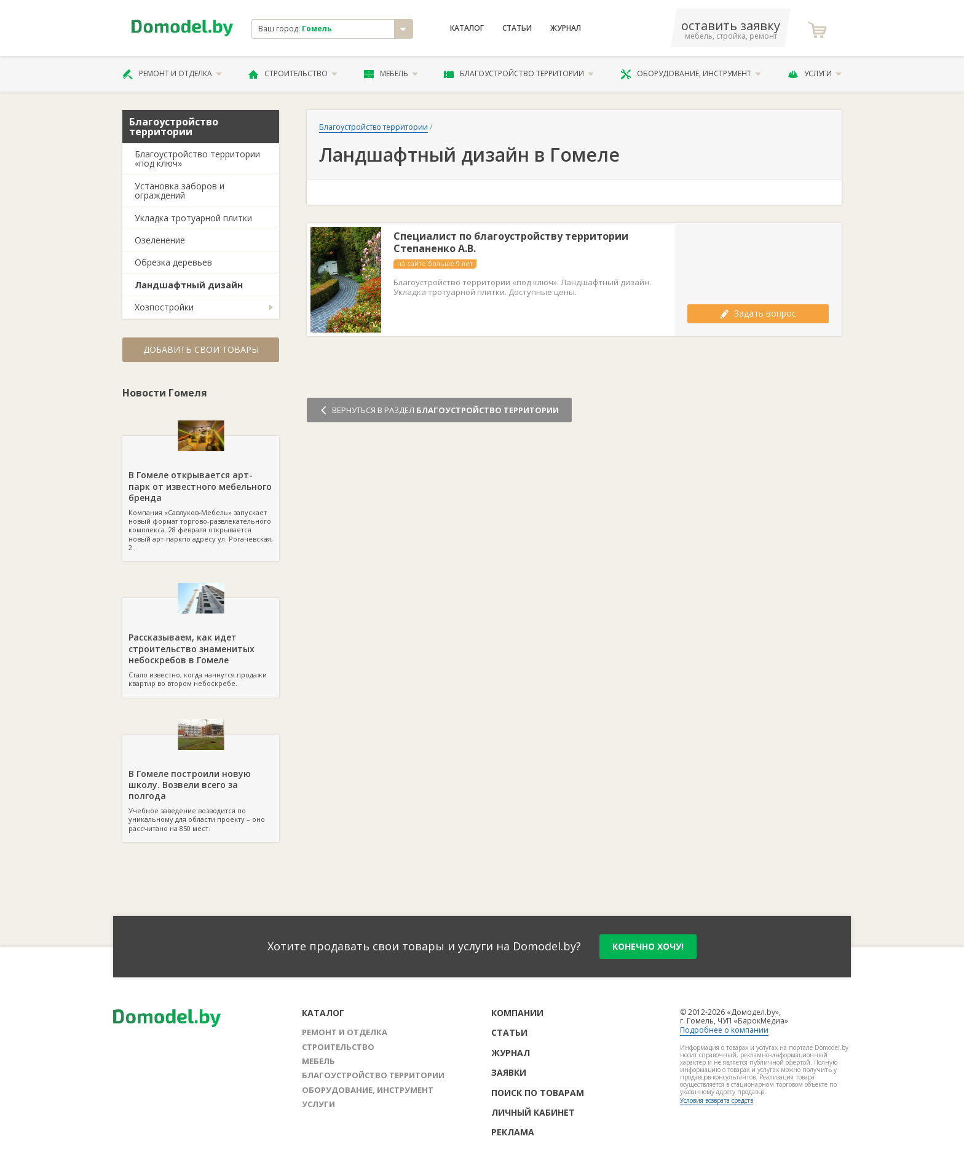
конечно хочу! (648, 946)
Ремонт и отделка (172, 73)
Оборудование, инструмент (690, 73)
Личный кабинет (533, 1112)
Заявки (508, 1072)
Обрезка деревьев (173, 262)
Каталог (467, 28)
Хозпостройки (164, 307)
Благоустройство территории (519, 73)
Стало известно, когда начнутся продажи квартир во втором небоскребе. (200, 643)
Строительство (293, 73)
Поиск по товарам (537, 1092)
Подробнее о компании (724, 1030)
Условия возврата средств (716, 1100)
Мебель (391, 73)
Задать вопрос (758, 313)
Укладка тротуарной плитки (193, 218)
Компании (517, 1012)
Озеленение (160, 240)
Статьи (517, 28)
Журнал (565, 28)
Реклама (512, 1132)
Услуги (815, 73)
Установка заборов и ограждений (179, 190)
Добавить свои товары (201, 349)
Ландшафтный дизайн (189, 285)
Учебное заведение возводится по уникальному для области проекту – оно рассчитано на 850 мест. (200, 784)
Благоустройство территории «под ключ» (197, 158)
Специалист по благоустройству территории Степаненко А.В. (510, 243)
